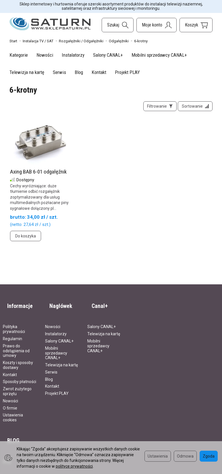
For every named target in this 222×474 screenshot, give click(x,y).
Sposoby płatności (19, 376)
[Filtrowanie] (153, 108)
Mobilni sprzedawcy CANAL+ (159, 55)
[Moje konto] (156, 25)
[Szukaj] (118, 25)
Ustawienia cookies (13, 411)
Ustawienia (158, 456)
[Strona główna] (50, 24)
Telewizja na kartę (26, 72)
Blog (79, 72)
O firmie (10, 402)
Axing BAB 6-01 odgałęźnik (38, 176)
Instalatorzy (73, 55)
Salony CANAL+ (108, 55)
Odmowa (185, 456)
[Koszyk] (196, 25)
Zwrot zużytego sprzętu (17, 385)
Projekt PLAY (127, 72)
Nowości (44, 55)
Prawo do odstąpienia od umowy (16, 345)
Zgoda (209, 456)
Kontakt (99, 72)
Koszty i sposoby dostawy (18, 359)
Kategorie (18, 55)
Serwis (59, 72)
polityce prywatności (74, 466)
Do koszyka (25, 240)
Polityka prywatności (14, 323)
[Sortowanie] (193, 108)
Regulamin (12, 333)
